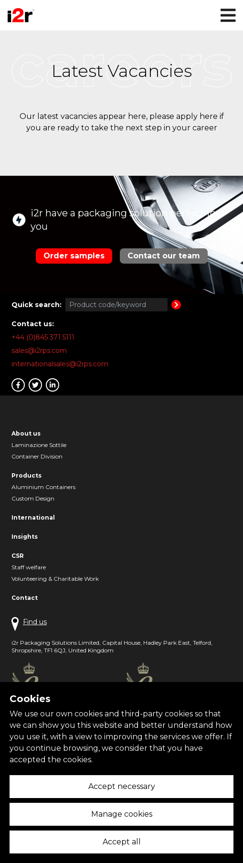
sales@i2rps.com (39, 350)
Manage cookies (121, 814)
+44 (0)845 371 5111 (42, 337)
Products (26, 475)
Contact (24, 597)
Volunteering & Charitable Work (55, 578)
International (33, 517)
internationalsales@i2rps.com (59, 364)
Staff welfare (28, 567)
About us (26, 433)
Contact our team (163, 255)
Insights (24, 536)
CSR (17, 555)
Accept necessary (121, 786)
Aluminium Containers (43, 486)
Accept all (122, 841)
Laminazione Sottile (38, 444)
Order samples (74, 255)
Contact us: (32, 324)
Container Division (37, 456)
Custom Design (32, 498)
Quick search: (36, 304)
